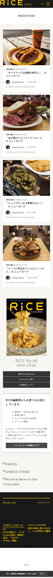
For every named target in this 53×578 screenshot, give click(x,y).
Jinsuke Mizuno (15, 82)
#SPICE (18, 87)
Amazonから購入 (26, 379)
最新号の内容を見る (26, 374)
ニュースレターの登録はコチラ (26, 445)
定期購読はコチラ (26, 385)
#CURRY (10, 87)
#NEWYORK (29, 87)
